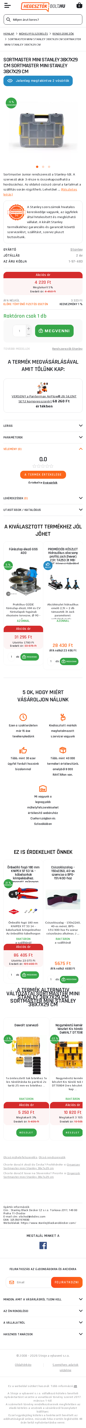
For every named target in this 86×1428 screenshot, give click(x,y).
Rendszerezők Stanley (67, 349)
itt (75, 1386)
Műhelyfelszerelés (33, 33)
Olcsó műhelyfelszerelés (20, 1157)
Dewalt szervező (26, 1025)
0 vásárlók (50, 482)
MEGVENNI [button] (32, 657)
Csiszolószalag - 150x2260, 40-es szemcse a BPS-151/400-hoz (63, 873)
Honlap (8, 33)
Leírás (8, 426)
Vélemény (12, 449)
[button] (29, 657)
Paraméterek (13, 437)
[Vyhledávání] (43, 19)
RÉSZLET (26, 1132)
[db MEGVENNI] (11, 656)
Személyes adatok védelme (65, 1367)
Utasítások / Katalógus (22, 510)
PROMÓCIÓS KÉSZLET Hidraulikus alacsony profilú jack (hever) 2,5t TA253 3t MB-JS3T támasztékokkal (63, 555)
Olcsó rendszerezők (52, 1157)
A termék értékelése (43, 475)
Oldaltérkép (23, 1364)
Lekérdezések (15, 498)
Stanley (76, 249)
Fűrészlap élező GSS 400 (23, 551)
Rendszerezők (63, 33)
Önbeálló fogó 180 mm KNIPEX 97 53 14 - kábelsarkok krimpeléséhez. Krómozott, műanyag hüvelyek (23, 874)
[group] (23, 605)
